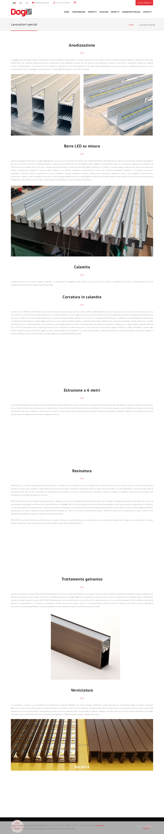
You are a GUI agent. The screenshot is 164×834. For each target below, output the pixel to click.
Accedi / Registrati (144, 3)
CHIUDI (146, 828)
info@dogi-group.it (41, 3)
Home (131, 25)
